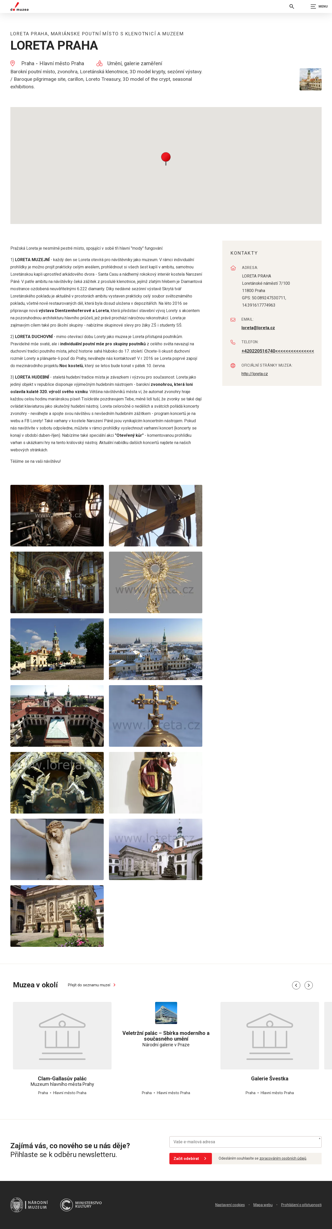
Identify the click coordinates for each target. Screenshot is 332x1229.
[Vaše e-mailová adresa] (245, 1142)
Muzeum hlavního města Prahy (62, 1081)
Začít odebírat (191, 1158)
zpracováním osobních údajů (282, 1158)
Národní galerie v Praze (166, 1038)
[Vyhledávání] (292, 6)
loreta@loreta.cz (258, 327)
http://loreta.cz (254, 373)
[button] (166, 158)
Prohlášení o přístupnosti (301, 1205)
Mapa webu (263, 1205)
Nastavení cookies (230, 1205)
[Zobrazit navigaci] (319, 6)
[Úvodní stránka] (19, 6)
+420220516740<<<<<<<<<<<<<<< (277, 350)
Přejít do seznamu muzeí (92, 985)
